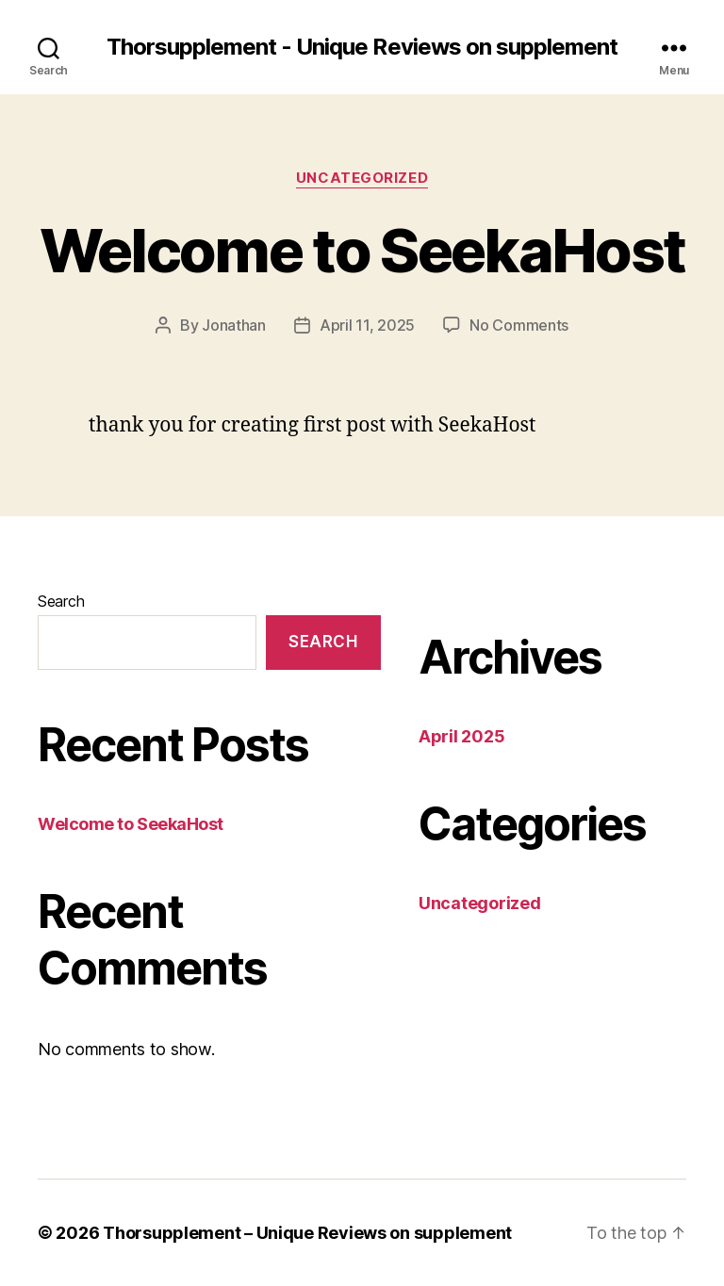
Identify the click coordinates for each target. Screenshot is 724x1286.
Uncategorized (362, 178)
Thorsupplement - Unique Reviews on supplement (362, 47)
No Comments (518, 325)
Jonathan (234, 325)
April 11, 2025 (367, 325)
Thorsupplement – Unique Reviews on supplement (307, 1233)
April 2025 (461, 736)
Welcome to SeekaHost (362, 250)
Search (61, 601)
